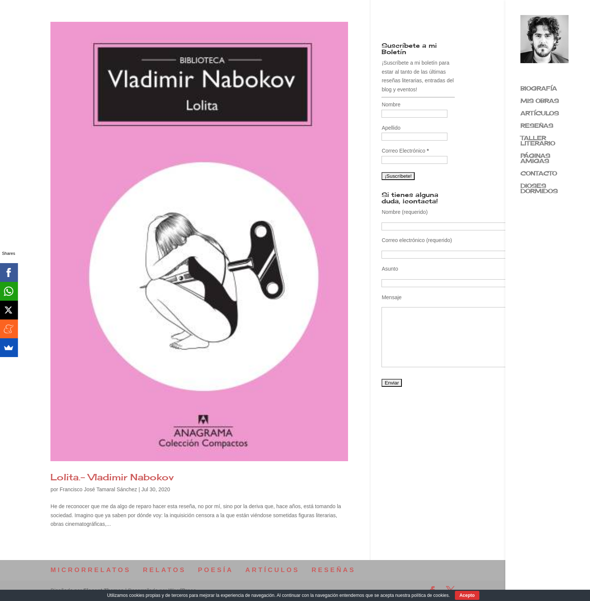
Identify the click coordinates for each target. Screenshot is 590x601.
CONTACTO (538, 174)
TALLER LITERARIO (537, 141)
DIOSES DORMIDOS (539, 189)
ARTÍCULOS (539, 114)
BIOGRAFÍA (538, 89)
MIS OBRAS (539, 101)
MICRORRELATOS (90, 570)
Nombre (391, 104)
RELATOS (164, 570)
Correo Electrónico (405, 151)
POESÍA (215, 570)
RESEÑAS (536, 126)
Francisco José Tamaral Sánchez (98, 489)
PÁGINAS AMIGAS (535, 159)
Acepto (467, 595)
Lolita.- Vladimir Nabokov (111, 477)
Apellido (391, 128)
